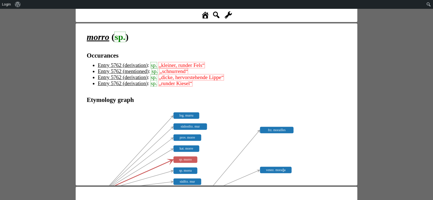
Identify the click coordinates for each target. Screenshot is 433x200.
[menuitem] (18, 4)
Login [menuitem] (6, 4)
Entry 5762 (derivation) (123, 65)
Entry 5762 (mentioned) (123, 71)
